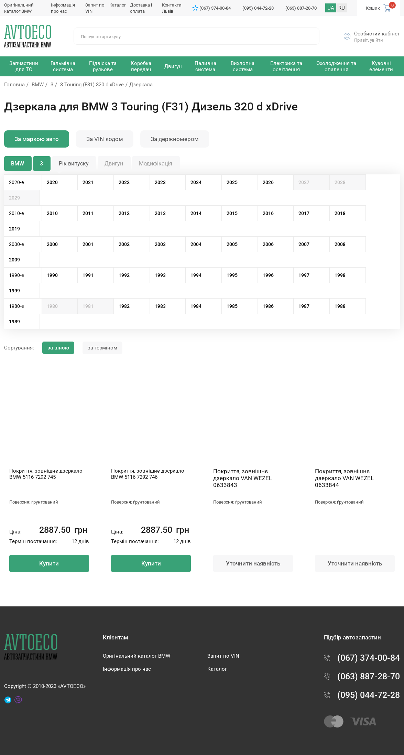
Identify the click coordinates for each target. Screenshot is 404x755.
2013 (160, 213)
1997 (303, 275)
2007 (303, 244)
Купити (49, 563)
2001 (88, 244)
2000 (52, 244)
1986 (268, 306)
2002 (124, 244)
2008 (340, 244)
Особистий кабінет (377, 34)
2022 (124, 182)
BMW (38, 85)
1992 (124, 275)
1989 (14, 321)
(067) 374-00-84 (215, 8)
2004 (195, 244)
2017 (303, 213)
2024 (195, 182)
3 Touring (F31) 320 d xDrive (92, 85)
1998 (340, 275)
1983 (160, 306)
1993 (160, 275)
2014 (195, 213)
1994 (195, 275)
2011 (88, 213)
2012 (124, 213)
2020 (52, 182)
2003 (160, 244)
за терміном (102, 348)
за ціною (58, 348)
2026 (268, 182)
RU (341, 8)
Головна (14, 85)
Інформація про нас (127, 669)
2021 (88, 182)
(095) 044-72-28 (258, 8)
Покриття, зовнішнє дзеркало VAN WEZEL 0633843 (242, 478)
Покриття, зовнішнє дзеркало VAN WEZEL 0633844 (344, 478)
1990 (52, 275)
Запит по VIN (223, 656)
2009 (14, 259)
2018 (340, 213)
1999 (14, 290)
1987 (303, 306)
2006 (268, 244)
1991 (88, 275)
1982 (124, 306)
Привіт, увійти (368, 40)
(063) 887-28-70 (301, 8)
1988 (340, 306)
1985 (232, 306)
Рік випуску (74, 163)
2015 (232, 213)
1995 (232, 275)
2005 (232, 244)
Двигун (114, 163)
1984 (195, 306)
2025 (232, 182)
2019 (14, 228)
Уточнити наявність (253, 563)
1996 (268, 275)
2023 (160, 182)
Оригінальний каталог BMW (136, 656)
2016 (268, 213)
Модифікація (155, 163)
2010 (52, 213)
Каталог (117, 5)
